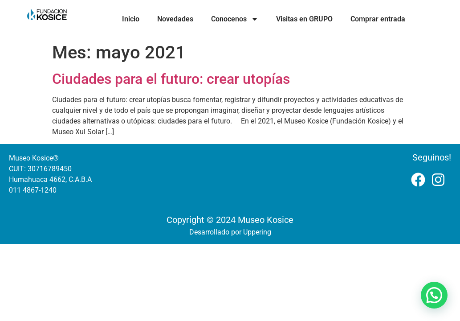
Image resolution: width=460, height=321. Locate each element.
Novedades (175, 19)
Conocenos (234, 19)
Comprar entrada (377, 19)
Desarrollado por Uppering (230, 232)
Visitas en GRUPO (304, 19)
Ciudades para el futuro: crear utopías (171, 78)
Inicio (130, 19)
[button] (434, 295)
